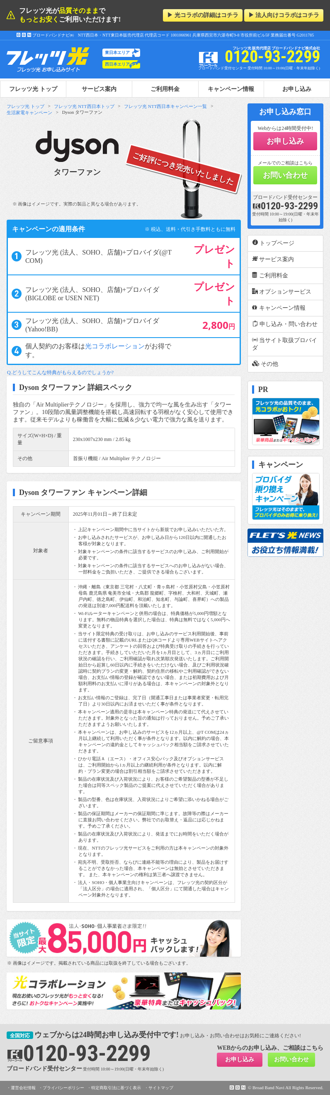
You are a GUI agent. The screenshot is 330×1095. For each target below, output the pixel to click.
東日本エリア (117, 52)
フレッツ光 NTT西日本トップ (84, 106)
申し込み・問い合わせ (285, 324)
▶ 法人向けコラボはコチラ (284, 15)
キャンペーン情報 (231, 89)
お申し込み (296, 89)
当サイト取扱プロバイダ (285, 344)
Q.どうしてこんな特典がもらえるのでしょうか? (60, 372)
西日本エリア (117, 64)
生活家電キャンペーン (29, 112)
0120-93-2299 (285, 206)
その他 (265, 363)
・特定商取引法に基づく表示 (114, 1087)
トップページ (273, 243)
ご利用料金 (165, 89)
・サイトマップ (158, 1087)
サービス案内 (99, 89)
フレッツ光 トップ (25, 106)
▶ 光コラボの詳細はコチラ (202, 15)
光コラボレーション (115, 346)
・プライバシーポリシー (61, 1087)
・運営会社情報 (21, 1087)
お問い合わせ (285, 175)
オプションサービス (282, 291)
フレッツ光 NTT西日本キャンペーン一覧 (165, 106)
